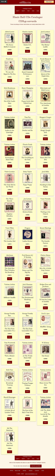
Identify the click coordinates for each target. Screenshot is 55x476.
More (9, 53)
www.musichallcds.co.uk (31, 474)
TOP (28, 10)
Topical (30, 470)
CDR (17, 10)
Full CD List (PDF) (35, 466)
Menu (3, 1)
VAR (23, 10)
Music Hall (17, 470)
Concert (37, 470)
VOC (33, 10)
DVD (38, 10)
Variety (24, 470)
